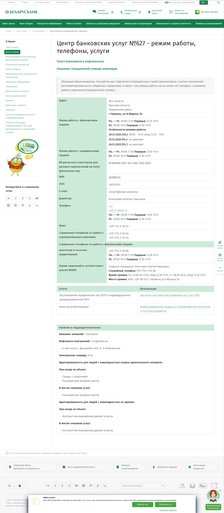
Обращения (11, 86)
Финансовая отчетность (18, 91)
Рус (203, 2)
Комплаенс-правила (16, 105)
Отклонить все (165, 504)
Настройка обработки (168, 510)
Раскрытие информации (18, 82)
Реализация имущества (17, 64)
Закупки (9, 100)
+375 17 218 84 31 (118, 210)
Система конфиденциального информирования (20, 116)
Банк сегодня (12, 52)
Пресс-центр (12, 47)
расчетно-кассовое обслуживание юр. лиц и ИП (170, 295)
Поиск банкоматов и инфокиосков (80, 61)
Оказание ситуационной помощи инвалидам (87, 68)
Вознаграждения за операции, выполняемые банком (21, 58)
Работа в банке (13, 69)
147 (110, 206)
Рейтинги (10, 110)
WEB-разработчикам (16, 96)
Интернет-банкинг (209, 12)
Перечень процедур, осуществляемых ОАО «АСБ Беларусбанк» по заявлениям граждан (20, 127)
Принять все (142, 504)
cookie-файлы (87, 500)
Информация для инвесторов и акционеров (21, 75)
